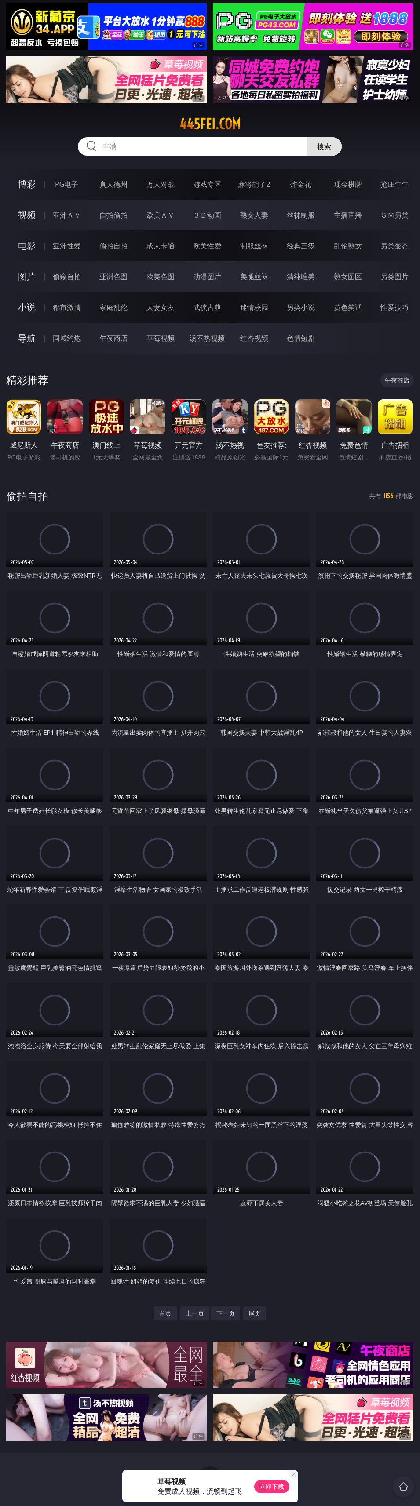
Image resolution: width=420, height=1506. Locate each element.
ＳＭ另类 (394, 215)
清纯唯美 (301, 276)
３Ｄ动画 (207, 215)
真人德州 (113, 184)
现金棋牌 (348, 184)
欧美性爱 (207, 246)
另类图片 (394, 276)
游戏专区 (207, 184)
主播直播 (348, 215)
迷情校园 (254, 307)
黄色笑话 (348, 307)
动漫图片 (207, 276)
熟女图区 (348, 276)
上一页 (195, 1313)
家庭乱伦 (113, 307)
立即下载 (271, 1486)
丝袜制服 (301, 215)
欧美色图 (160, 276)
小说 (27, 307)
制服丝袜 (254, 246)
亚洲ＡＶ (67, 215)
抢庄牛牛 (394, 184)
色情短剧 (301, 338)
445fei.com (210, 124)
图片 (27, 276)
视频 (27, 215)
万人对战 (160, 184)
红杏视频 (254, 338)
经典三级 (301, 246)
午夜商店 (113, 338)
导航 (27, 338)
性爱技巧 (394, 307)
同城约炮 (67, 338)
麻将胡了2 (254, 184)
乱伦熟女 (348, 246)
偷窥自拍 (67, 276)
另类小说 (301, 307)
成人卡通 (160, 246)
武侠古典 (207, 307)
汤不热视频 (207, 338)
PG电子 (66, 184)
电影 (27, 246)
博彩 (27, 184)
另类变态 (394, 246)
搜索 (324, 146)
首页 (165, 1313)
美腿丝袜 (254, 276)
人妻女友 (160, 307)
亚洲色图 (113, 276)
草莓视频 (160, 338)
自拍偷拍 (113, 215)
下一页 (225, 1313)
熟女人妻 (254, 215)
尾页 (254, 1313)
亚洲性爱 (67, 246)
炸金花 (300, 184)
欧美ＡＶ (160, 215)
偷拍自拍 (113, 246)
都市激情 (67, 307)
